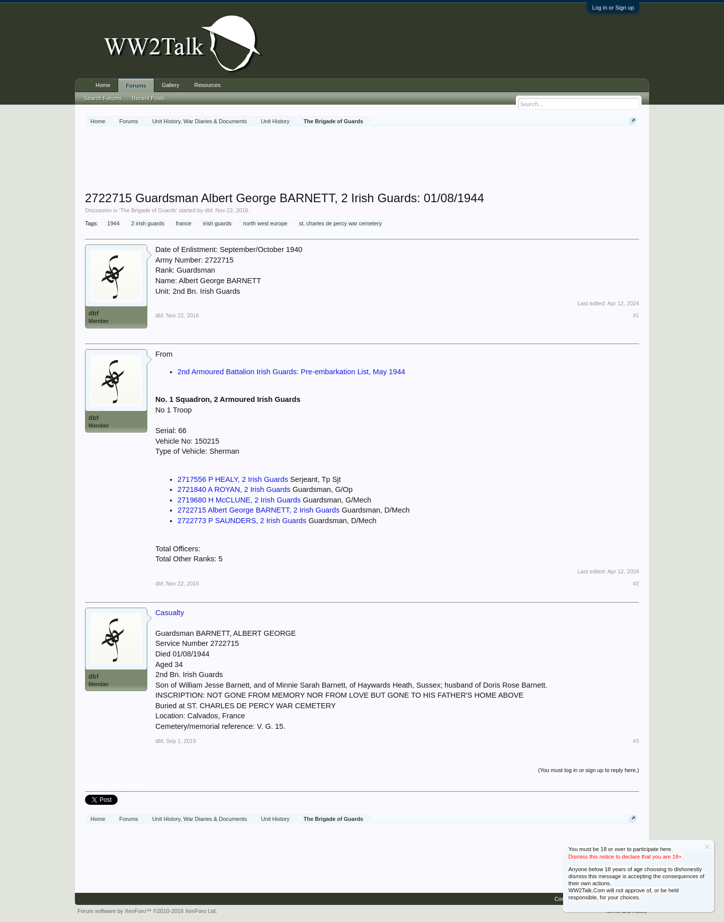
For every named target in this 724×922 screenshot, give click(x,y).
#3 (636, 741)
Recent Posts (148, 98)
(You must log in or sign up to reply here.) (588, 770)
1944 (111, 223)
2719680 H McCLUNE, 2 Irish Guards (239, 500)
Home (103, 85)
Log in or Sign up (613, 8)
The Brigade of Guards (148, 210)
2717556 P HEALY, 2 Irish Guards (232, 479)
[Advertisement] (362, 160)
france (182, 223)
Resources (208, 85)
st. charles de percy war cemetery (339, 223)
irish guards (216, 223)
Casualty (169, 613)
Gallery (170, 85)
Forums (136, 85)
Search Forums (103, 98)
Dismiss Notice (707, 847)
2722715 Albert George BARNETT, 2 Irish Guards (258, 510)
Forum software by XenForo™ (147, 911)
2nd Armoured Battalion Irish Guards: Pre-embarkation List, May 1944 (291, 372)
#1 (636, 315)
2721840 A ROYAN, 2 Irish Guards (234, 489)
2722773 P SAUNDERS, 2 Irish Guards (241, 521)
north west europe (264, 223)
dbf (208, 210)
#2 (636, 583)
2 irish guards (146, 223)
